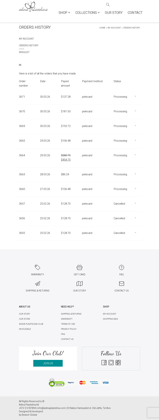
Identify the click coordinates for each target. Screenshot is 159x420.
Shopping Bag (110, 318)
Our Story (114, 12)
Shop (64, 12)
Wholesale (25, 329)
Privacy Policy (68, 329)
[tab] (79, 98)
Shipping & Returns (71, 313)
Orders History (28, 45)
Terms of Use (68, 324)
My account (114, 27)
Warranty (66, 318)
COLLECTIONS (87, 12)
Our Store (24, 318)
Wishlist (24, 52)
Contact (135, 12)
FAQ (63, 334)
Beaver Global (29, 415)
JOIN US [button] (48, 363)
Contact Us (67, 339)
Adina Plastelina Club (31, 324)
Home (102, 27)
